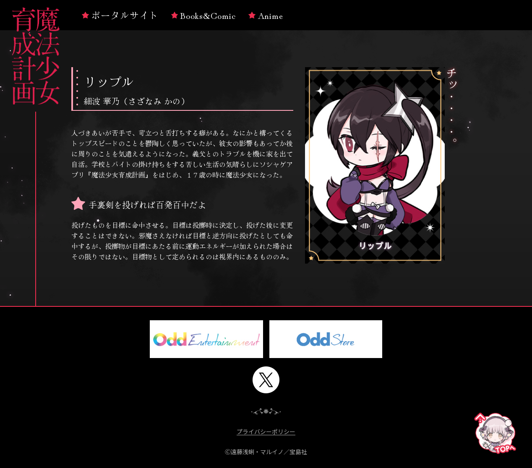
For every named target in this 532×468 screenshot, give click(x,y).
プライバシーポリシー (266, 431)
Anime (265, 14)
